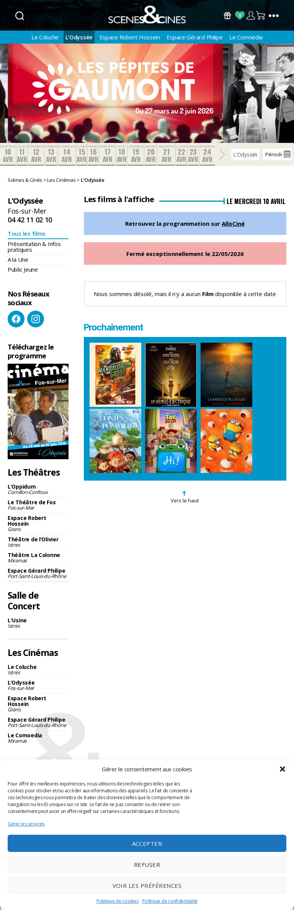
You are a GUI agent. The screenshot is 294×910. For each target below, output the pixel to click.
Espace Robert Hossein (130, 39)
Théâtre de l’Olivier (38, 544)
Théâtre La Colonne (38, 559)
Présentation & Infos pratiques (34, 249)
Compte (250, 15)
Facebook (16, 321)
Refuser (147, 864)
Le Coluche (45, 39)
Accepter (147, 843)
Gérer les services (26, 824)
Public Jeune (23, 271)
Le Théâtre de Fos (38, 506)
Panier (261, 15)
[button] (282, 769)
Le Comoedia (246, 39)
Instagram (35, 321)
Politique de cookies (117, 901)
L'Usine (38, 625)
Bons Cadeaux (227, 15)
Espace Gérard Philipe (194, 39)
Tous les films (27, 236)
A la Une (18, 262)
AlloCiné (233, 226)
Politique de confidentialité (170, 901)
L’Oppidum (38, 491)
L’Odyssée (79, 39)
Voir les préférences (147, 885)
